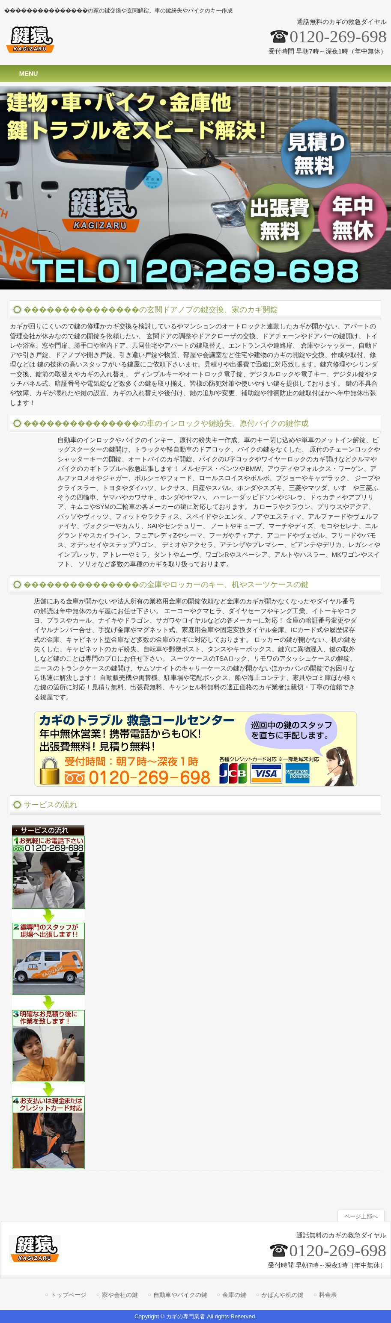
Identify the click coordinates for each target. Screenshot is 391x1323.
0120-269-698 (338, 36)
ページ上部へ (361, 1216)
